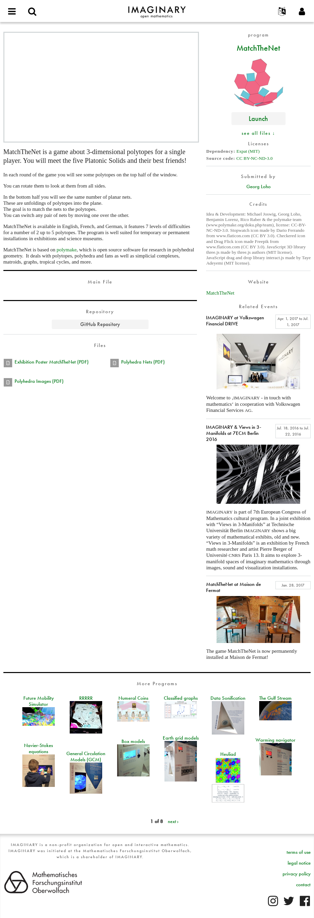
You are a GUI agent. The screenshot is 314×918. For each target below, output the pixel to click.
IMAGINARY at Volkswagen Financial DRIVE (235, 321)
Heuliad (228, 754)
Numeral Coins (133, 698)
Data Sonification (227, 698)
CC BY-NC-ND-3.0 (254, 158)
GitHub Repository (100, 324)
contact (303, 885)
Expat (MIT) (248, 151)
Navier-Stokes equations (38, 748)
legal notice (299, 863)
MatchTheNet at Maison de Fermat (233, 587)
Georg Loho (258, 186)
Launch (258, 118)
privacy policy (297, 874)
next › (173, 821)
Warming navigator (275, 740)
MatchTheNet (258, 48)
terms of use (299, 852)
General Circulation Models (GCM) (85, 756)
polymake (66, 249)
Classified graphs (181, 698)
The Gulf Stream (275, 698)
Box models (133, 741)
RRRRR (86, 698)
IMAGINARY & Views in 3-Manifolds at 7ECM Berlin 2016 (233, 433)
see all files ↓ (258, 133)
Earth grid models (181, 738)
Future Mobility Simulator (38, 701)
